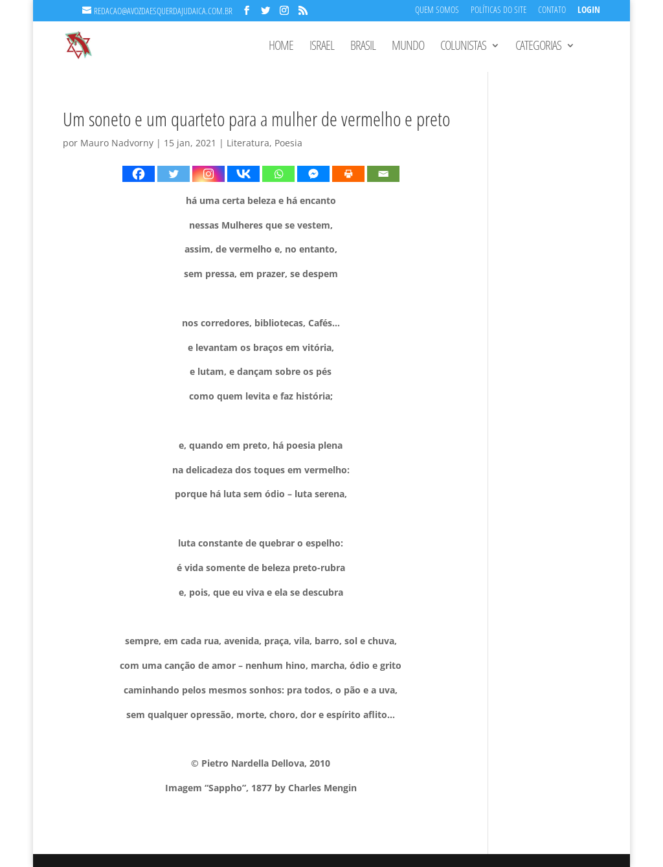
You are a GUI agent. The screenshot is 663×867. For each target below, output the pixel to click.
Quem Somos (437, 11)
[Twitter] (173, 174)
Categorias (538, 47)
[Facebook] (138, 174)
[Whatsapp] (278, 174)
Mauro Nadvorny (116, 143)
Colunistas (463, 47)
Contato (552, 11)
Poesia (288, 143)
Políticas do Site (498, 11)
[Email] (383, 174)
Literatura (248, 143)
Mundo (408, 47)
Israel (321, 47)
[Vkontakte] (243, 174)
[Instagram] (208, 174)
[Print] (348, 174)
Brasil (363, 47)
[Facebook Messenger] (313, 174)
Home (281, 47)
